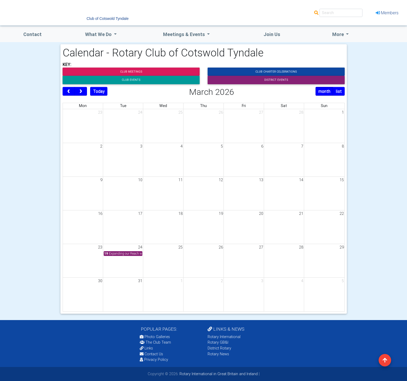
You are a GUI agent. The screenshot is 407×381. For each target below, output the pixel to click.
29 (342, 247)
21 (301, 213)
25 (180, 112)
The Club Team (155, 342)
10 (140, 180)
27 (261, 112)
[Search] (341, 13)
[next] (81, 91)
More (338, 34)
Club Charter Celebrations (276, 71)
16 (100, 213)
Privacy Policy (154, 359)
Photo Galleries (155, 336)
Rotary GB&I (218, 342)
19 (221, 213)
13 (261, 180)
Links (146, 348)
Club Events (131, 80)
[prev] (69, 91)
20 (261, 213)
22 (342, 213)
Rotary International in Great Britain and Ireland (218, 373)
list (339, 91)
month (324, 91)
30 (100, 280)
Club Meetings (131, 71)
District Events (276, 80)
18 (180, 213)
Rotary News (218, 354)
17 (140, 213)
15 (342, 180)
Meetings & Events (184, 34)
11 (180, 180)
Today (99, 91)
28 (301, 112)
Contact (32, 34)
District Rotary (219, 348)
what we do (99, 34)
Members (387, 12)
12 (221, 180)
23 (100, 112)
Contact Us (151, 354)
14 (301, 180)
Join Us (272, 34)
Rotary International (224, 336)
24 (140, 112)
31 (140, 280)
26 (221, 112)
